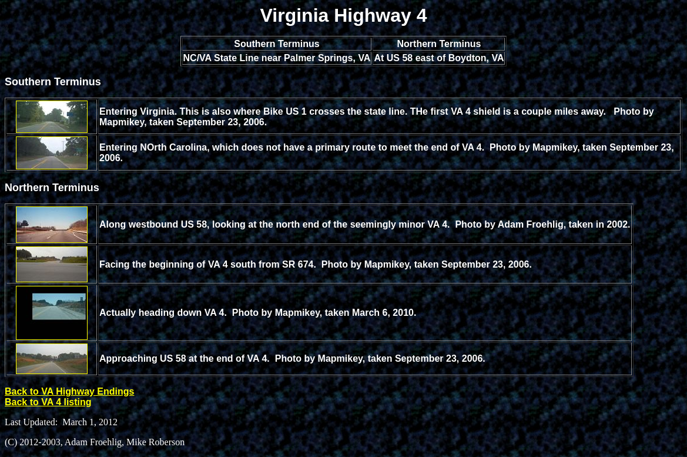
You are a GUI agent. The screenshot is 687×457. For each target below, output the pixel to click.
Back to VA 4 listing (48, 402)
